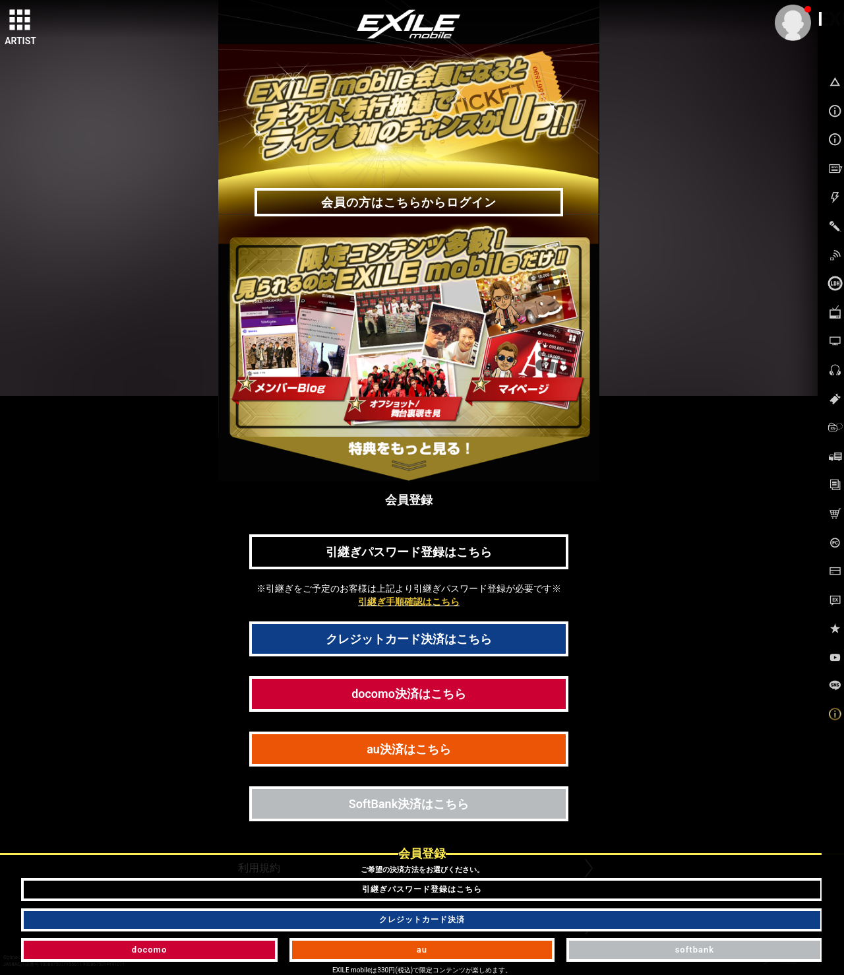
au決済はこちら (409, 749)
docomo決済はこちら (408, 694)
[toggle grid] (20, 20)
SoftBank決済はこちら (409, 804)
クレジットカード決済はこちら (409, 639)
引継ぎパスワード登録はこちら (409, 552)
